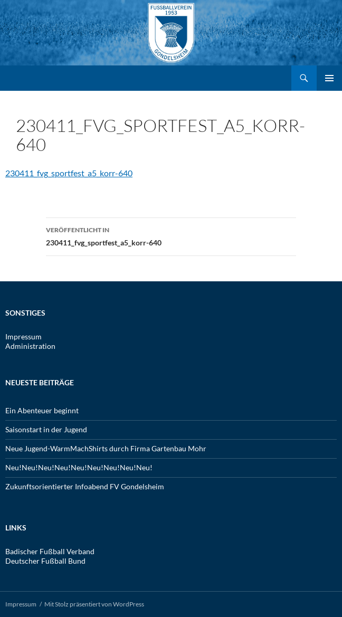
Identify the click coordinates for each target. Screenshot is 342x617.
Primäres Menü (329, 78)
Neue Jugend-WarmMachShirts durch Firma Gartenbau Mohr (105, 448)
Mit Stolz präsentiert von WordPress (94, 604)
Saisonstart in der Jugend (46, 429)
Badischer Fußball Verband (49, 551)
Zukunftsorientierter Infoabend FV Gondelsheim (84, 486)
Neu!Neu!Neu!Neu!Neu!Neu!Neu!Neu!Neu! (79, 467)
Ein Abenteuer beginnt (42, 410)
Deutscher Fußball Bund (45, 560)
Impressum (23, 336)
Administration (30, 345)
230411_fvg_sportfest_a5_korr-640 (68, 173)
